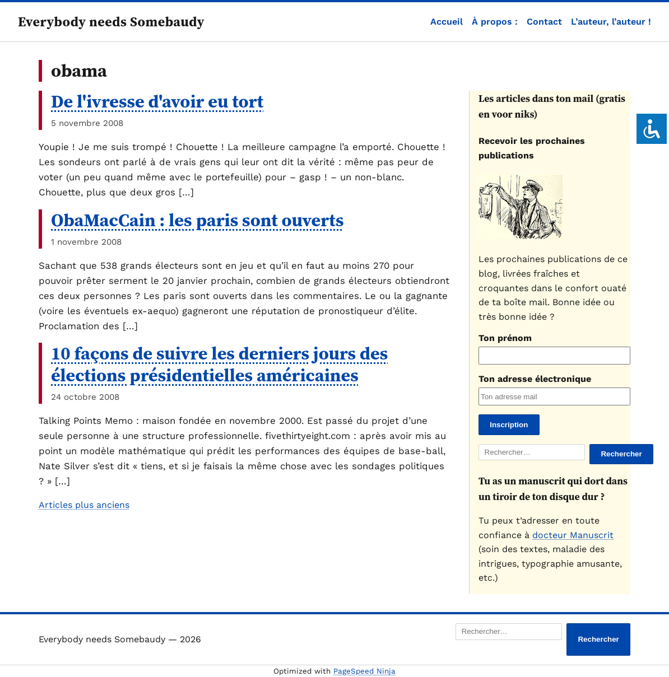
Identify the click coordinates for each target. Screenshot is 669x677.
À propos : (495, 21)
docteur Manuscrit (573, 535)
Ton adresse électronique (534, 378)
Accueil (446, 21)
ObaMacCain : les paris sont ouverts (197, 220)
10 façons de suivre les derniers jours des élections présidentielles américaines (219, 364)
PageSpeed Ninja (364, 671)
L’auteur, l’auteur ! (611, 21)
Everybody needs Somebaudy (111, 21)
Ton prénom (505, 338)
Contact (544, 21)
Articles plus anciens (84, 504)
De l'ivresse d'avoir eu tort (157, 101)
